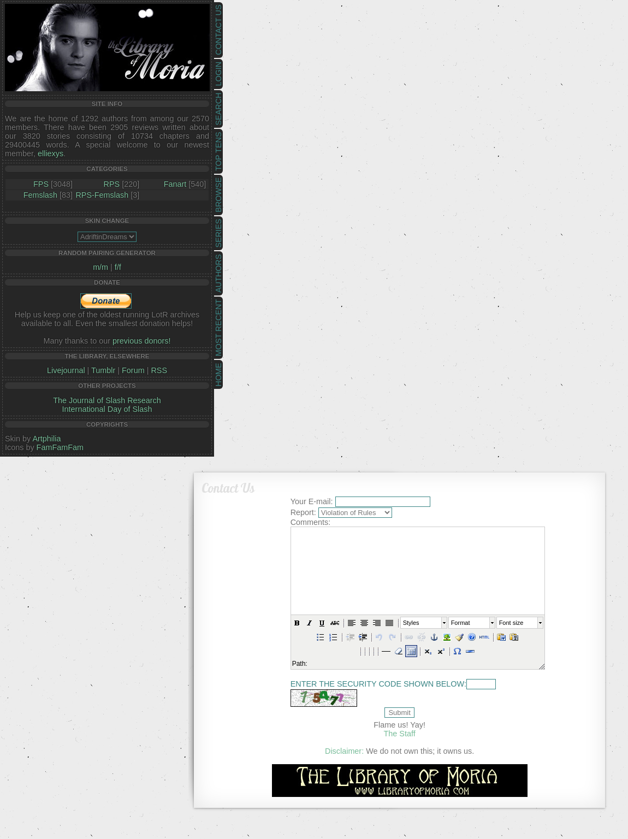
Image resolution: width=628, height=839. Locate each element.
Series (218, 233)
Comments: (311, 522)
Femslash (40, 195)
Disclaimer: (344, 751)
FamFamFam (60, 447)
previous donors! (141, 340)
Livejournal (66, 370)
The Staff (400, 733)
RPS (112, 184)
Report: (303, 512)
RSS (159, 370)
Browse (218, 195)
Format (460, 622)
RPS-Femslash (101, 195)
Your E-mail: (312, 501)
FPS (41, 184)
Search (218, 109)
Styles (411, 622)
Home (218, 374)
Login (218, 74)
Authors (218, 273)
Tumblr (103, 370)
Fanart (175, 184)
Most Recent (218, 327)
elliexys (50, 153)
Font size (511, 622)
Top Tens (218, 151)
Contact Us (218, 30)
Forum (133, 370)
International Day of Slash (107, 409)
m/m (100, 267)
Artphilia (46, 438)
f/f (118, 267)
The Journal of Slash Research (107, 400)
